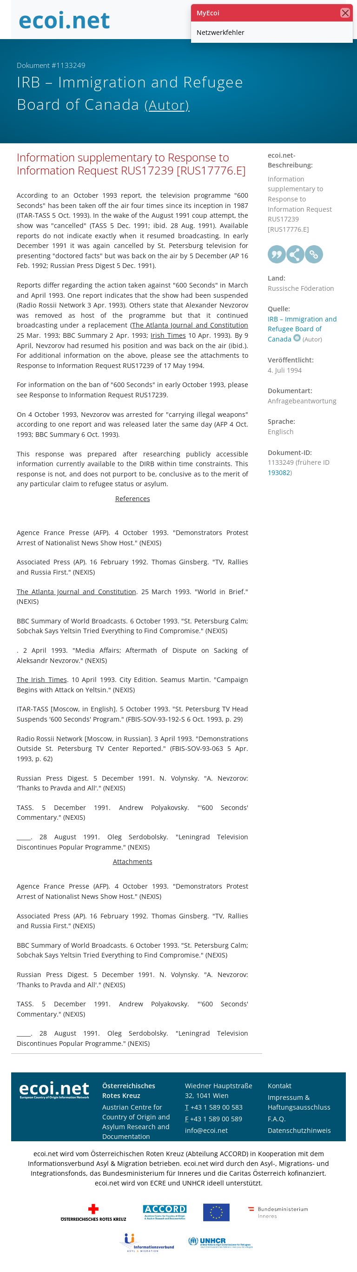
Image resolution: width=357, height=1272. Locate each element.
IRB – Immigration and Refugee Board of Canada (302, 329)
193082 (279, 472)
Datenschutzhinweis (299, 1130)
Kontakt (279, 1085)
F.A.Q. (277, 1118)
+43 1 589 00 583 (217, 1107)
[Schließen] (345, 13)
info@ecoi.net (206, 1130)
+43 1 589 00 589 (216, 1118)
